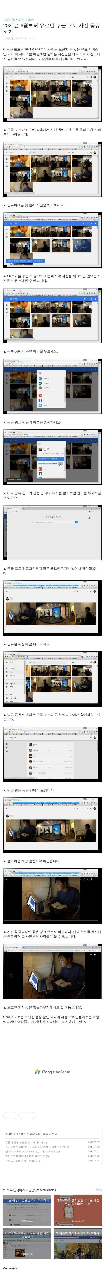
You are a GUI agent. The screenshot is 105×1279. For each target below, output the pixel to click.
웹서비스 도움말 (25, 1134)
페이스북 (43, 1174)
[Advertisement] (52, 1072)
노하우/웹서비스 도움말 (18, 19)
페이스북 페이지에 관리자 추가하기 (25, 1156)
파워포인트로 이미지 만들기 (21, 1160)
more (99, 1190)
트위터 (62, 1174)
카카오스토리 (52, 1174)
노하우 (9, 1134)
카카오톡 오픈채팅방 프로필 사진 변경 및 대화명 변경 (35, 1147)
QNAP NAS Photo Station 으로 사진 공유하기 (30, 1151)
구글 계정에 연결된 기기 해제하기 (24, 1142)
